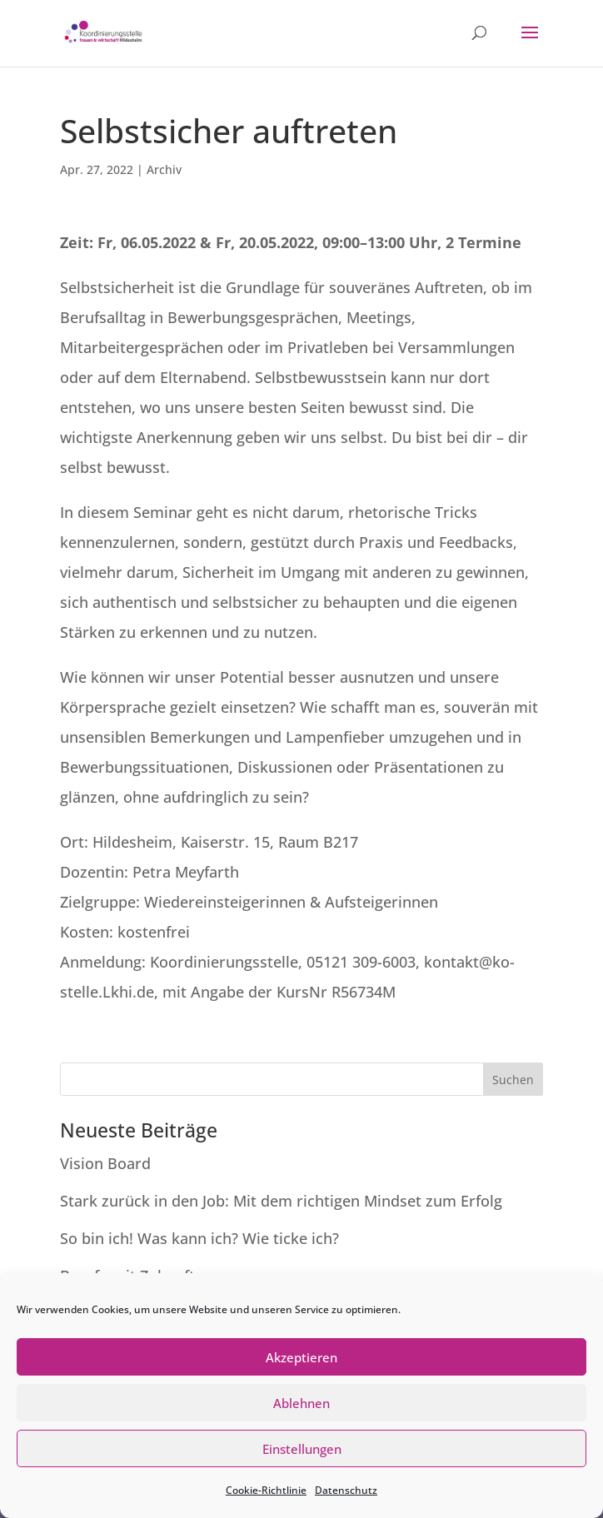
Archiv (164, 169)
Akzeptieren (301, 1357)
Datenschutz (346, 1490)
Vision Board (105, 1163)
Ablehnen (301, 1403)
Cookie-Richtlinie (266, 1490)
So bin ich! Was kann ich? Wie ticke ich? (199, 1238)
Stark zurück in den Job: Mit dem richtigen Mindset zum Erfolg (281, 1201)
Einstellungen (301, 1449)
